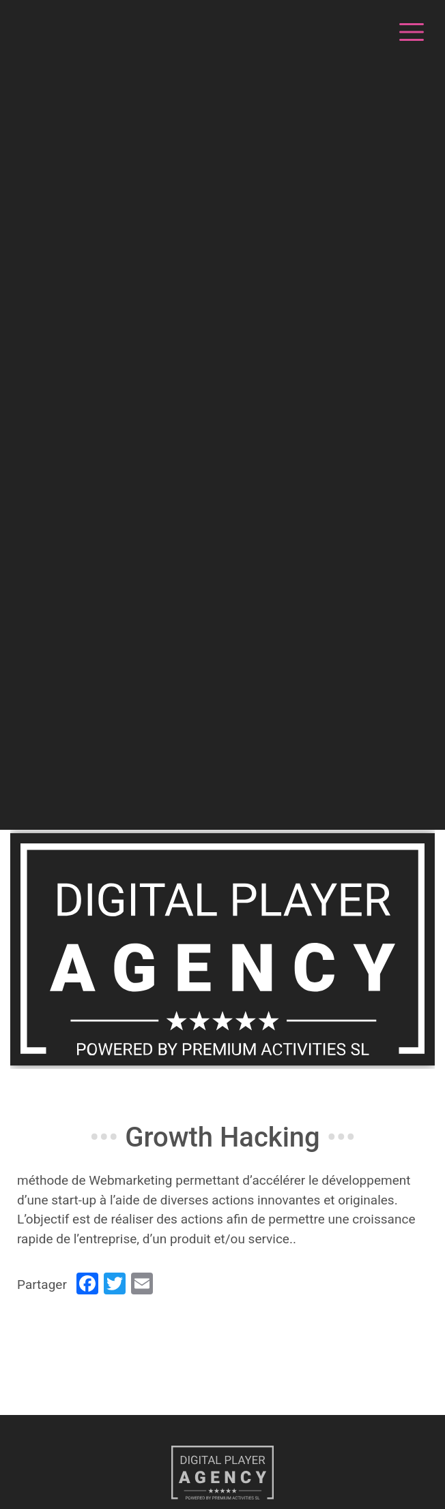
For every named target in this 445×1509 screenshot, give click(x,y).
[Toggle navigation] (409, 30)
